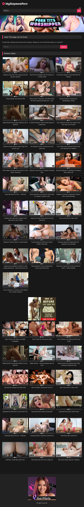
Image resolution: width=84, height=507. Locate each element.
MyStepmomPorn (14, 3)
